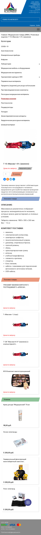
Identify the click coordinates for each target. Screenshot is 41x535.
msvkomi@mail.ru (34, 12)
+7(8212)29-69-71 (34, 11)
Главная (4, 35)
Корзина (32, 25)
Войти (38, 25)
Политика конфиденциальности (10, 532)
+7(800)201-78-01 (34, 6)
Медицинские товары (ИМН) (19, 35)
